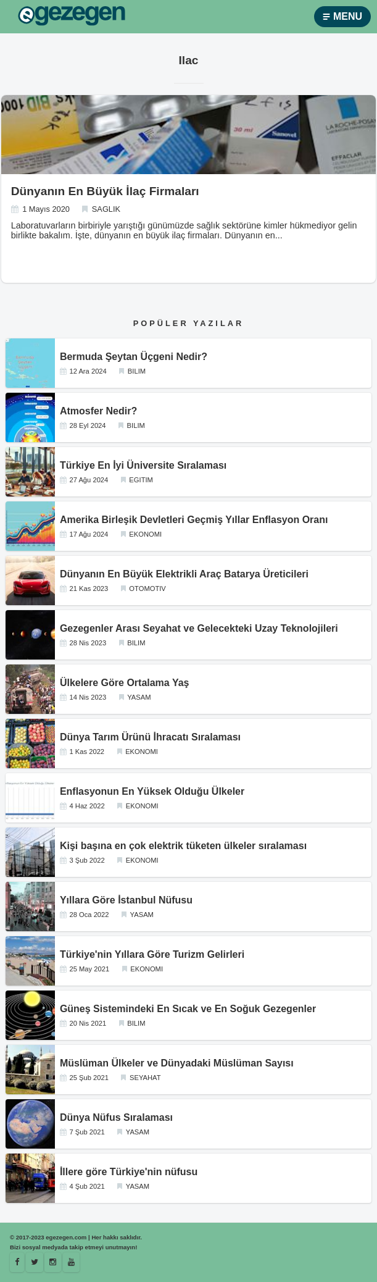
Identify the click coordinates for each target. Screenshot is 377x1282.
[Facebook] (17, 1262)
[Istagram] (52, 1262)
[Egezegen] (34, 1262)
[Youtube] (71, 1262)
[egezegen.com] (71, 17)
